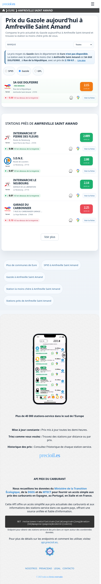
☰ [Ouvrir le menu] (92, 4)
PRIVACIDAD (45, 569)
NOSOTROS (31, 569)
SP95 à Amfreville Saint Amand (61, 265)
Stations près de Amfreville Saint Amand (28, 300)
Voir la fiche (89, 98)
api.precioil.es (49, 543)
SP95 (9, 71)
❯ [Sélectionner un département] (5, 10)
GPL (38, 71)
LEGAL (57, 569)
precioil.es (49, 455)
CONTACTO (68, 569)
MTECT (47, 492)
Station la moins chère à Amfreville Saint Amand (33, 288)
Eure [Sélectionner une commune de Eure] (11, 10)
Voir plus (49, 237)
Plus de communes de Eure (21, 265)
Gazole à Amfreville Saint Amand (24, 277)
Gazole (24, 71)
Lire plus (81, 60)
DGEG (31, 492)
